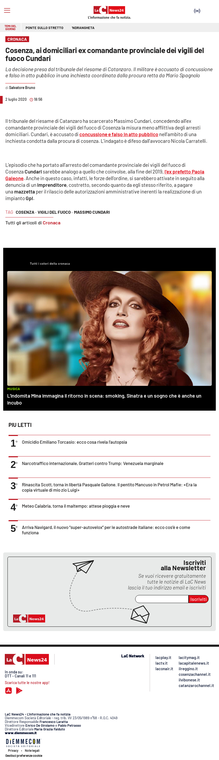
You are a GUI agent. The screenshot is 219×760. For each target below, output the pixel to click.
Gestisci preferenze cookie (23, 755)
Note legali (32, 750)
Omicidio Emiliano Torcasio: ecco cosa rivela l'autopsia (74, 441)
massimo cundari (92, 212)
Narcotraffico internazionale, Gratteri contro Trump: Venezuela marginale (92, 463)
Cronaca (51, 222)
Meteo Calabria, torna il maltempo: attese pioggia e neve (76, 505)
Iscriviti (198, 599)
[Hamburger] (7, 10)
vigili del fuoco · (55, 212)
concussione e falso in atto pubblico (118, 134)
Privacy (13, 750)
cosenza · (26, 212)
